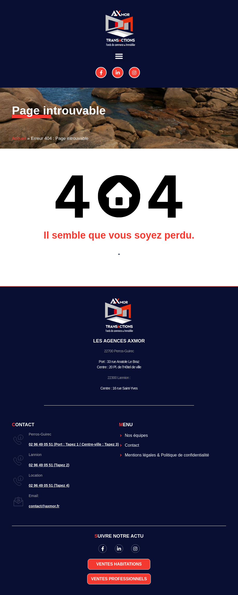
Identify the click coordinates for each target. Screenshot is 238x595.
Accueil (19, 138)
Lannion (35, 455)
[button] (119, 56)
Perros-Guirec (40, 434)
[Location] (18, 480)
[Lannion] (18, 460)
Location (35, 475)
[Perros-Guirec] (18, 439)
